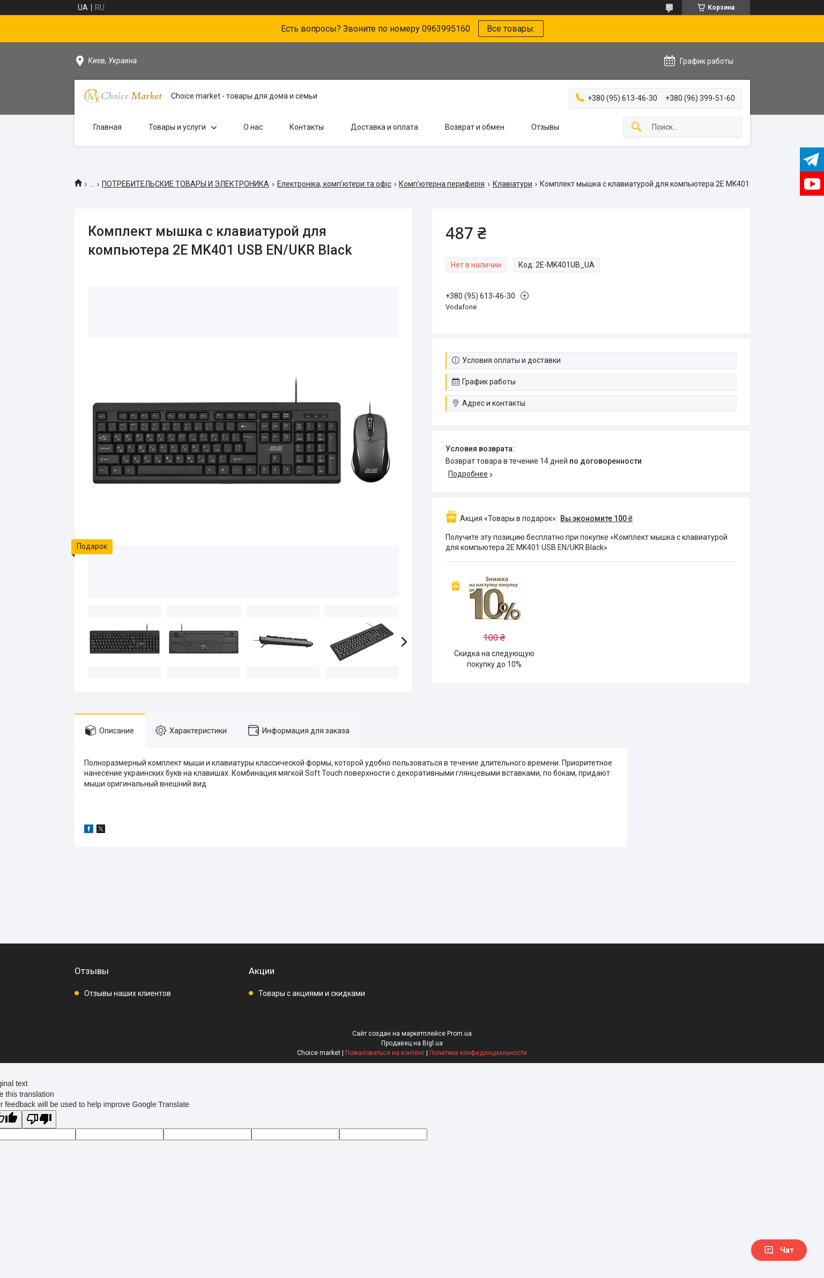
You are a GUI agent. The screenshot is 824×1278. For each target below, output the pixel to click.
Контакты (306, 127)
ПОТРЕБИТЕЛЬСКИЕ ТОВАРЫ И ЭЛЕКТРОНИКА (185, 184)
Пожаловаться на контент (385, 1053)
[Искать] (636, 127)
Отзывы (545, 127)
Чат (779, 1250)
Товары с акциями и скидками (311, 993)
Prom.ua (459, 1033)
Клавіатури (512, 184)
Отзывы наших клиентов (127, 993)
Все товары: (511, 29)
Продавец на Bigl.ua (412, 1043)
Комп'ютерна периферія (442, 184)
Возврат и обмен (474, 127)
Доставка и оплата (384, 127)
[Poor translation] (39, 1119)
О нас (253, 127)
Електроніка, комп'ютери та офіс (334, 184)
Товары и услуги (177, 127)
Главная (107, 127)
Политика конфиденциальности (478, 1053)
